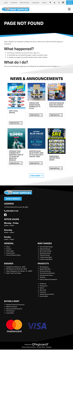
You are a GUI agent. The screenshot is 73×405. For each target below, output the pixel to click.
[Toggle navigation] (69, 9)
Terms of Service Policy (13, 255)
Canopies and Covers (46, 275)
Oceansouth (43, 286)
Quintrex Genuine (45, 271)
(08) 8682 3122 (11, 211)
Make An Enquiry (11, 307)
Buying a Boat (11, 301)
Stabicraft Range (45, 249)
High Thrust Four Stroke (13, 273)
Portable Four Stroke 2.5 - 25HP (15, 267)
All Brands (43, 284)
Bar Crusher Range (45, 251)
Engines (8, 263)
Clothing (42, 277)
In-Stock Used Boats (46, 259)
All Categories (44, 267)
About (6, 3)
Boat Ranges (45, 243)
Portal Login (10, 251)
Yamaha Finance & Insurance (15, 304)
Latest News (35, 3)
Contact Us (14, 3)
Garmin (42, 288)
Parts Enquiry (10, 311)
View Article (16, 123)
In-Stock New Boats (46, 257)
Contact (8, 249)
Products (43, 263)
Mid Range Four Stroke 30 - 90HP (16, 269)
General (9, 243)
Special (44, 3)
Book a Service (13, 199)
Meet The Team (24, 3)
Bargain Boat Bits (45, 269)
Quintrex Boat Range (46, 247)
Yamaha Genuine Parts (47, 294)
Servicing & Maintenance (14, 309)
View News (36, 175)
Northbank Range (45, 253)
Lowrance (43, 292)
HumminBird (44, 296)
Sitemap (48, 347)
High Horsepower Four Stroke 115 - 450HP (19, 271)
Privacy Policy (10, 253)
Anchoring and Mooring (47, 273)
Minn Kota (43, 290)
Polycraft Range (45, 255)
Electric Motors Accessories (48, 279)
